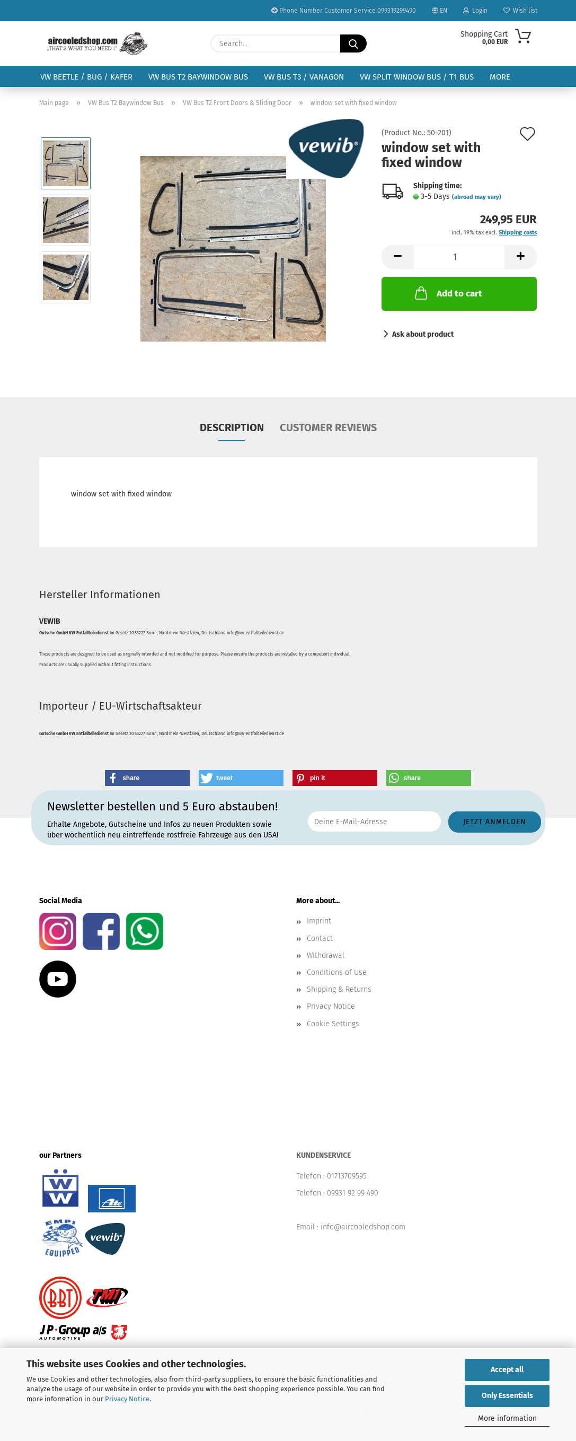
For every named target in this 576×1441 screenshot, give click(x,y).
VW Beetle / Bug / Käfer (86, 77)
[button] (397, 257)
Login (475, 10)
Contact (320, 938)
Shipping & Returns (339, 989)
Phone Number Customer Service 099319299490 (343, 10)
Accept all (507, 1369)
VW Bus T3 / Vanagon (304, 77)
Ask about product (423, 334)
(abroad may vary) (476, 197)
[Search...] (353, 43)
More (500, 77)
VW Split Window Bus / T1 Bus (417, 77)
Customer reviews (328, 427)
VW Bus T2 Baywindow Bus (198, 77)
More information (507, 1418)
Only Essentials (507, 1395)
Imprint (319, 920)
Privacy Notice (127, 1399)
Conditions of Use (337, 972)
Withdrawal (325, 955)
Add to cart (447, 292)
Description (232, 427)
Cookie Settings (333, 1023)
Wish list (520, 10)
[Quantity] (459, 257)
